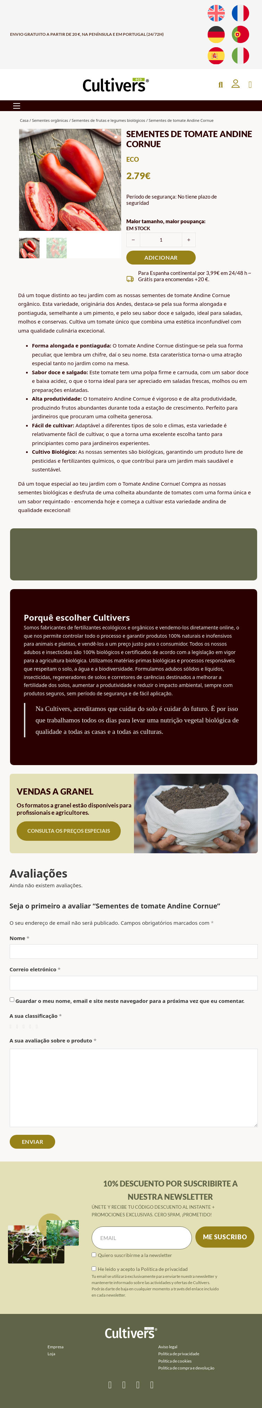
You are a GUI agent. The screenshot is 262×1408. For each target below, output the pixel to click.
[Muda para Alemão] (216, 34)
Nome (19, 938)
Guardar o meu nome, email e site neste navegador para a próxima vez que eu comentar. (129, 1000)
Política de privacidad (164, 1269)
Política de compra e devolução (186, 1368)
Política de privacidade (178, 1353)
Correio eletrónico (35, 969)
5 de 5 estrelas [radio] (38, 1026)
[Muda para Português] (240, 34)
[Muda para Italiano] (240, 55)
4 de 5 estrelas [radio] (31, 1026)
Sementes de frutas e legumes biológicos (108, 120)
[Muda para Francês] (240, 13)
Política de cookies (175, 1361)
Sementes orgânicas (50, 120)
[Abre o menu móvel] (16, 106)
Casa (24, 120)
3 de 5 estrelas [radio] (25, 1026)
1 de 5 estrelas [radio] (12, 1026)
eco (132, 159)
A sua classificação (36, 1015)
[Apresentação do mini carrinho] (250, 85)
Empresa (56, 1346)
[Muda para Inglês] (216, 13)
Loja (51, 1353)
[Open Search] (220, 85)
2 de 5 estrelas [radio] (18, 1026)
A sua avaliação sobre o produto (53, 1040)
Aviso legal (167, 1346)
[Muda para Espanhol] (216, 55)
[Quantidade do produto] (161, 240)
